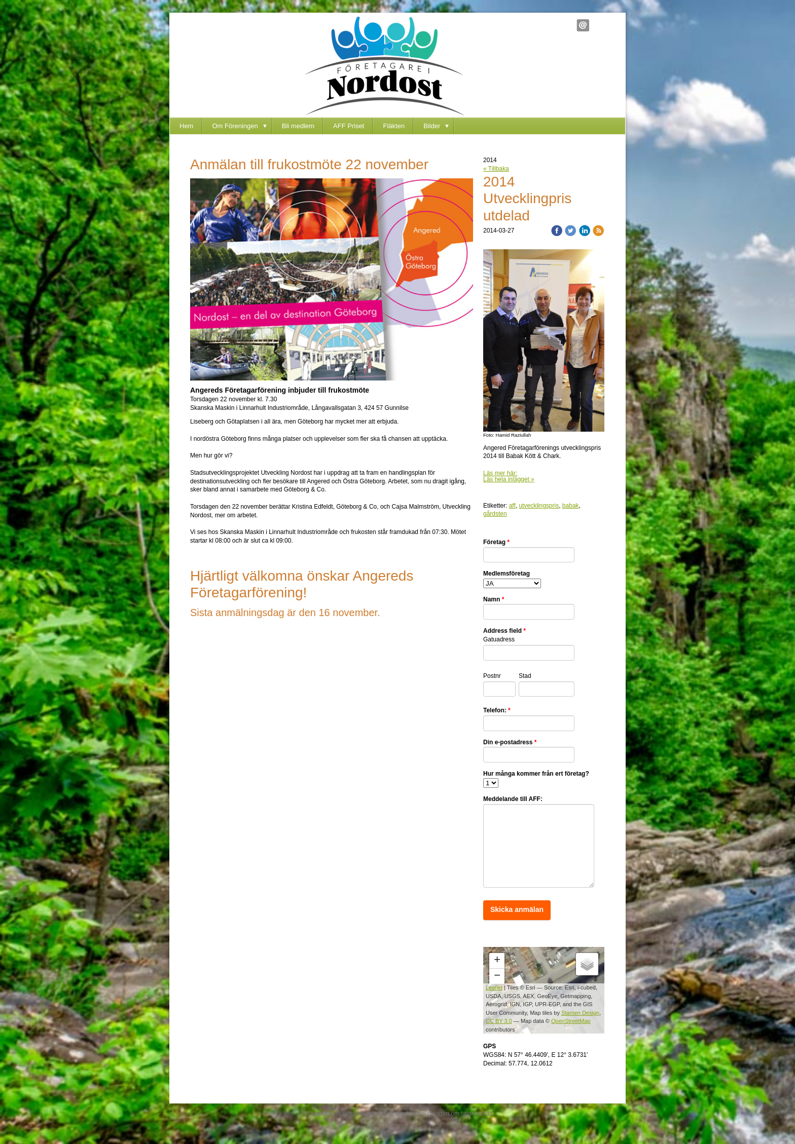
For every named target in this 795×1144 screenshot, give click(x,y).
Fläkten (394, 126)
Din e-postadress (509, 742)
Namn (493, 599)
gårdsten (495, 513)
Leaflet (494, 987)
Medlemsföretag (506, 573)
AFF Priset (348, 126)
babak (570, 505)
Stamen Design (580, 1013)
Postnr (492, 675)
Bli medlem (298, 126)
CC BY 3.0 (499, 1021)
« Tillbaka (496, 168)
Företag (496, 542)
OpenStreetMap (571, 1021)
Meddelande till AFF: (513, 799)
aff (512, 505)
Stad (525, 675)
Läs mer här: (500, 473)
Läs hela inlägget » (508, 479)
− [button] (497, 976)
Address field (504, 630)
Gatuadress (499, 639)
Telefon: (497, 710)
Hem (186, 126)
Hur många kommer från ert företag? (536, 773)
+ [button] (497, 960)
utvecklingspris (539, 505)
